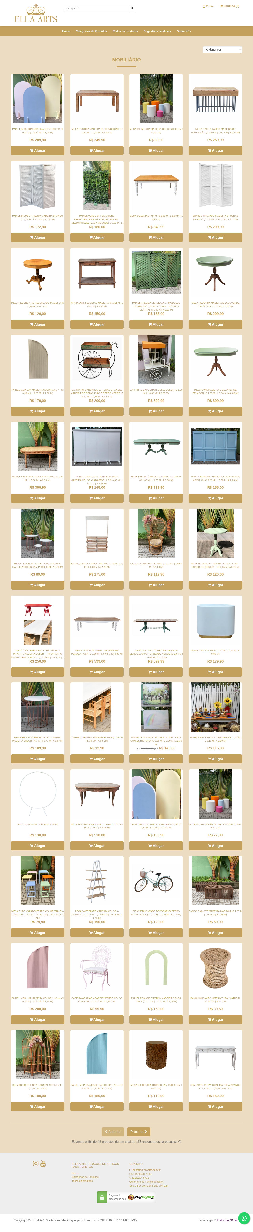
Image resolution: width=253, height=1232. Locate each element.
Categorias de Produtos (91, 31)
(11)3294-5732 (140, 1177)
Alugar (37, 150)
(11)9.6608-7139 (141, 1173)
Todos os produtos (125, 31)
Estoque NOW (227, 1220)
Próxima (138, 1132)
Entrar (208, 6)
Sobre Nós (184, 31)
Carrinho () (229, 6)
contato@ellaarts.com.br (147, 1169)
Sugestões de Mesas (157, 31)
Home (66, 31)
